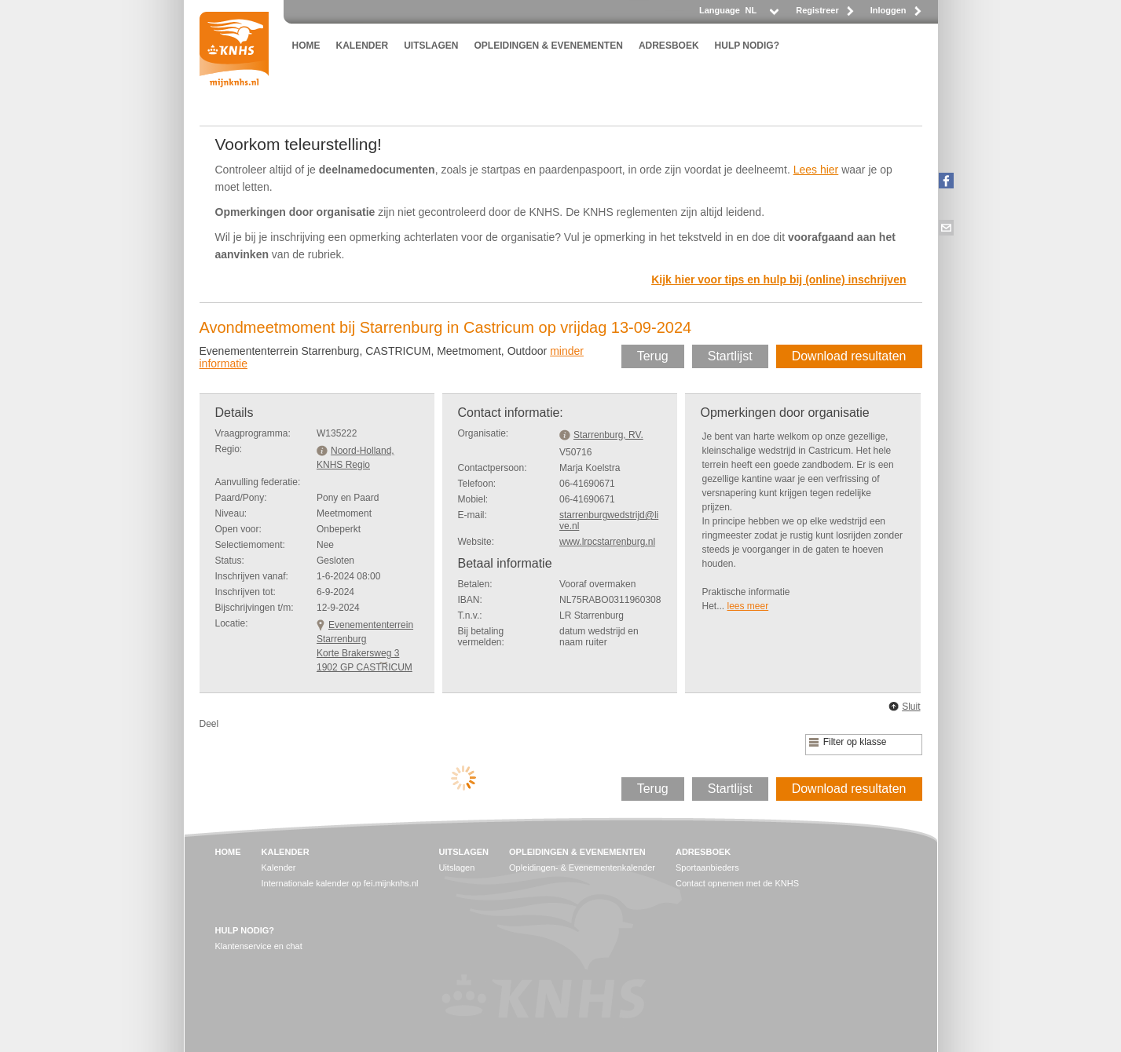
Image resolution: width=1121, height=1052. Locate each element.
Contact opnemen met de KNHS (737, 883)
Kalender (279, 867)
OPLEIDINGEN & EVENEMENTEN (548, 45)
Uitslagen (456, 867)
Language (719, 10)
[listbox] (761, 14)
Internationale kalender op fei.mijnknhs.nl (340, 883)
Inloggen (888, 10)
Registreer (817, 10)
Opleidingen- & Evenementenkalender (582, 867)
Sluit (911, 706)
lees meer (748, 606)
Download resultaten (849, 356)
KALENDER (362, 45)
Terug (653, 356)
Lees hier (816, 169)
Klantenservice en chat (258, 946)
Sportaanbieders (707, 867)
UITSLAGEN (431, 45)
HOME (306, 45)
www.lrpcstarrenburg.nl (607, 541)
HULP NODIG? (747, 45)
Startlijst (730, 356)
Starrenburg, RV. (608, 434)
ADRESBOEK (669, 45)
